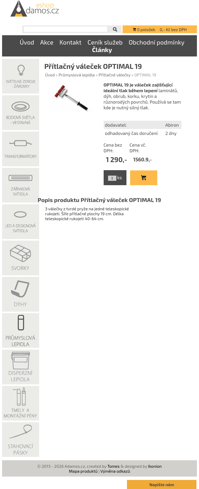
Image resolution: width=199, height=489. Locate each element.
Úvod (27, 42)
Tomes (113, 466)
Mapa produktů (83, 471)
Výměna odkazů (115, 471)
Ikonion (155, 466)
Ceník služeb (105, 42)
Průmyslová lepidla (77, 74)
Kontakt (70, 42)
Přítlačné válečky (115, 74)
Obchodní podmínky (156, 42)
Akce (46, 42)
